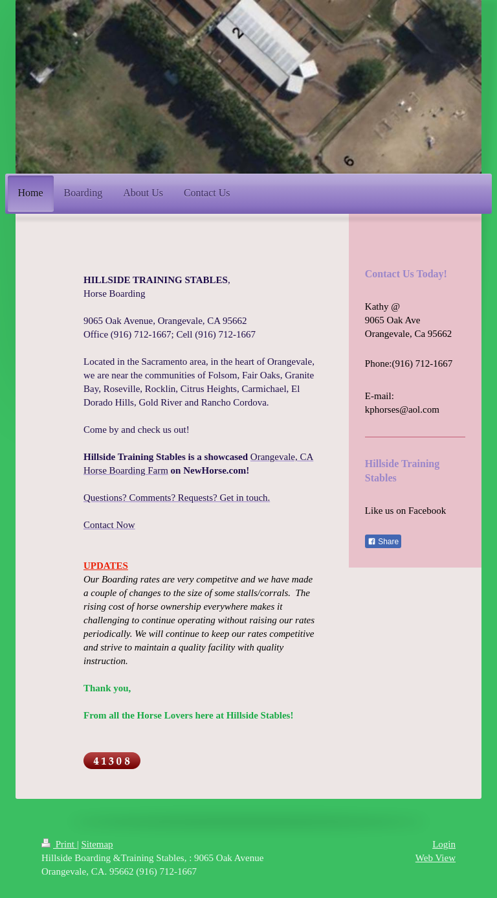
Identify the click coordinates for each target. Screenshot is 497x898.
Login (444, 844)
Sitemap (97, 844)
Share (383, 541)
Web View (435, 858)
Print (59, 844)
